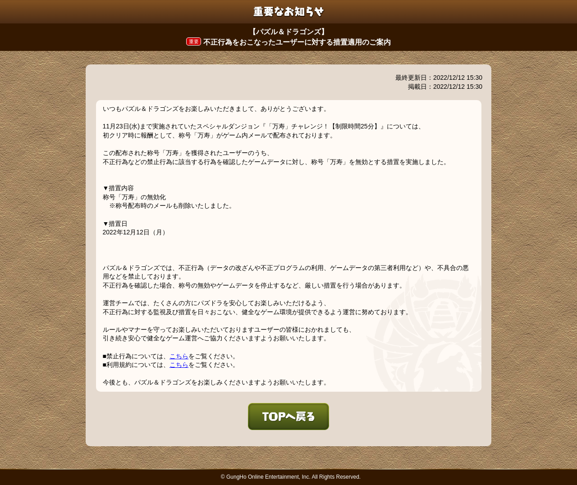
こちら (178, 356)
